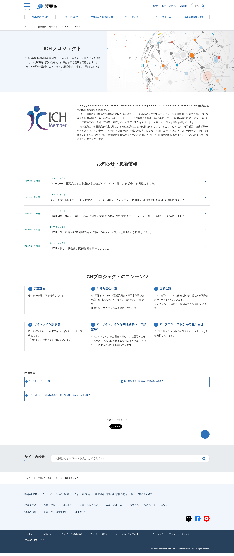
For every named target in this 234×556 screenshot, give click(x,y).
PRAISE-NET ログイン (35, 543)
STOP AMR (145, 497)
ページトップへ (205, 435)
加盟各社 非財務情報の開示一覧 (114, 497)
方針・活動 (50, 507)
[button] (27, 6)
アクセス (173, 5)
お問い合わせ (159, 5)
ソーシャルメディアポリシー (128, 537)
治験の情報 (30, 514)
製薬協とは (30, 507)
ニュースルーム (114, 507)
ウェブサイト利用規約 (71, 537)
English (183, 5)
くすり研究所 (82, 497)
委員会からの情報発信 (55, 514)
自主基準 (67, 507)
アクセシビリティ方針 (179, 537)
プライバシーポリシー (98, 537)
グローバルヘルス (88, 507)
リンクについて (155, 537)
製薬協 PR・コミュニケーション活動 (46, 497)
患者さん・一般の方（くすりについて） (151, 507)
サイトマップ (30, 537)
